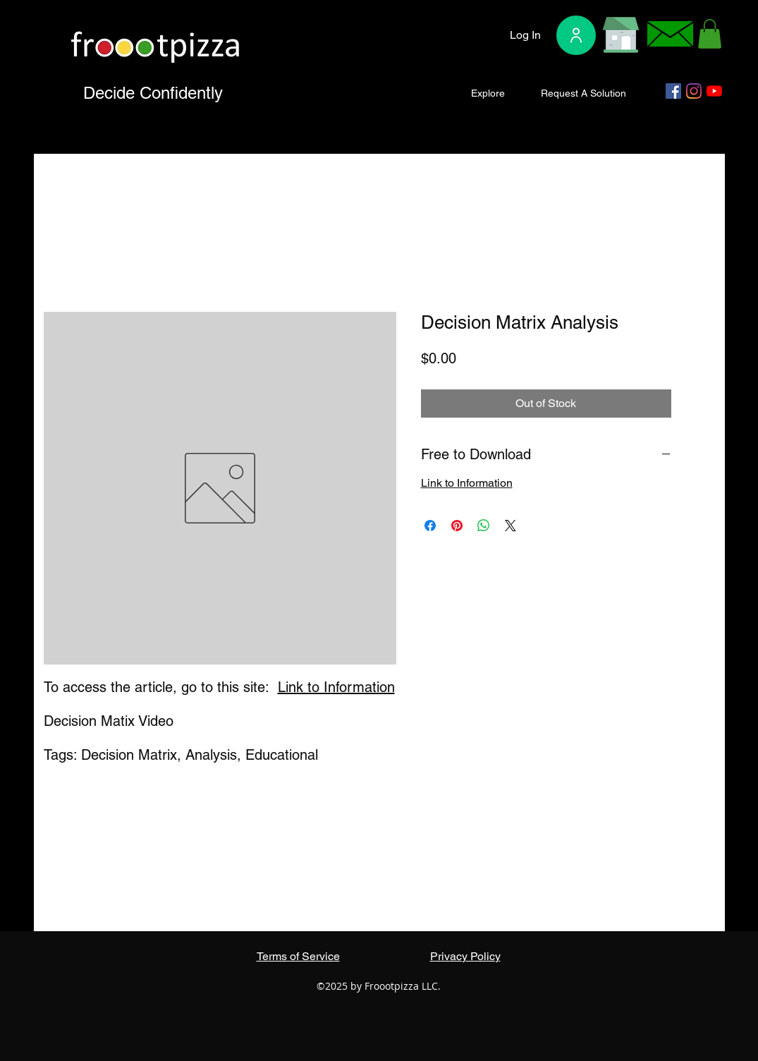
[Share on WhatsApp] (483, 525)
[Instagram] (694, 91)
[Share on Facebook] (430, 525)
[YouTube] (714, 91)
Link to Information (336, 687)
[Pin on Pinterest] (456, 525)
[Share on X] (510, 525)
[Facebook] (673, 91)
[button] (709, 34)
